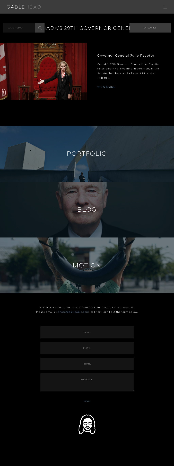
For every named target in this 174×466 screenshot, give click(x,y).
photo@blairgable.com (73, 311)
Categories (150, 28)
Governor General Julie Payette (125, 55)
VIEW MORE (106, 86)
